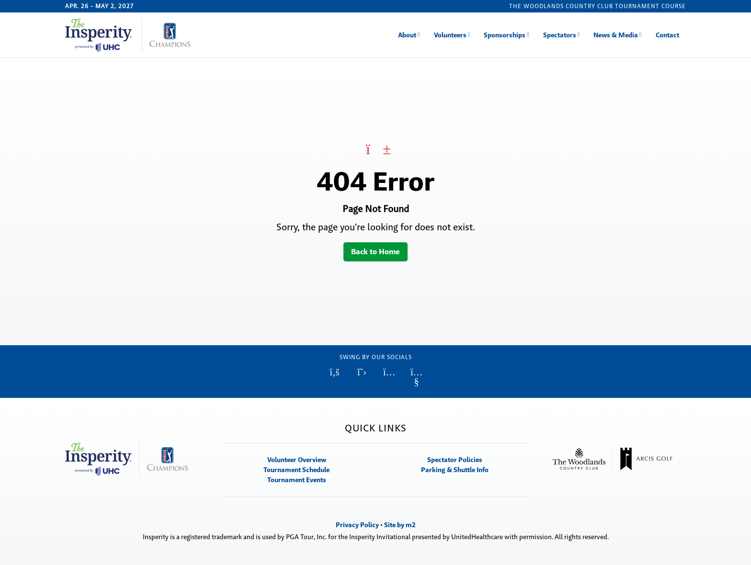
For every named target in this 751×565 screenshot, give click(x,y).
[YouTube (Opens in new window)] (416, 376)
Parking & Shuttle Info (455, 469)
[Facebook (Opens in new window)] (334, 372)
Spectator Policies (454, 459)
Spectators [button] (559, 35)
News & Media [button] (615, 35)
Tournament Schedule (296, 469)
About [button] (407, 35)
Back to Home (375, 252)
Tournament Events (296, 479)
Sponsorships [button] (504, 35)
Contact (667, 35)
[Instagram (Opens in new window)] (389, 372)
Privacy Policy (357, 524)
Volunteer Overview (296, 459)
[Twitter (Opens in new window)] (362, 372)
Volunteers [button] (450, 35)
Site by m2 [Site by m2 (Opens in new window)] (400, 524)
